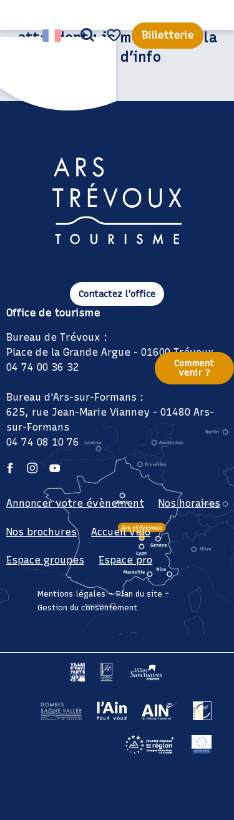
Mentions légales (71, 593)
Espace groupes (45, 560)
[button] (87, 35)
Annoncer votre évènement (75, 503)
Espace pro (125, 560)
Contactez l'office (117, 294)
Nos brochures (41, 532)
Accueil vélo (120, 532)
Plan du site (139, 593)
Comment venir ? (194, 368)
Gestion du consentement (87, 607)
